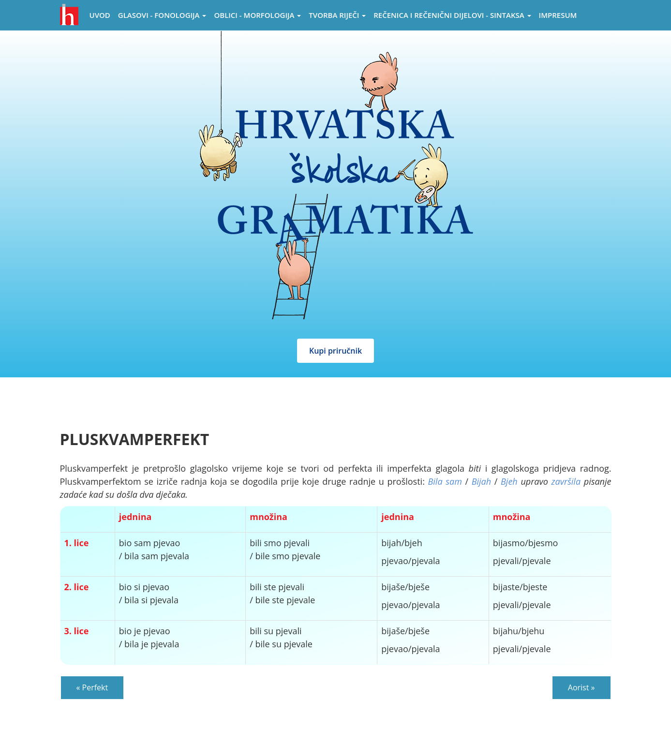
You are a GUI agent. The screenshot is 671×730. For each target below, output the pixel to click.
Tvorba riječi (337, 15)
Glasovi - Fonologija (162, 15)
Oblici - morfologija (257, 15)
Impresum (558, 15)
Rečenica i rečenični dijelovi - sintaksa (452, 15)
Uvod (99, 15)
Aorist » (581, 687)
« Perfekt (92, 687)
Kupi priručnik (335, 350)
